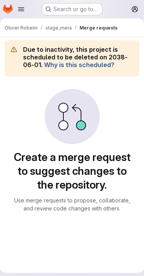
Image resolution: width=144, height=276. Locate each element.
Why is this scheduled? (79, 65)
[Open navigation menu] (21, 9)
